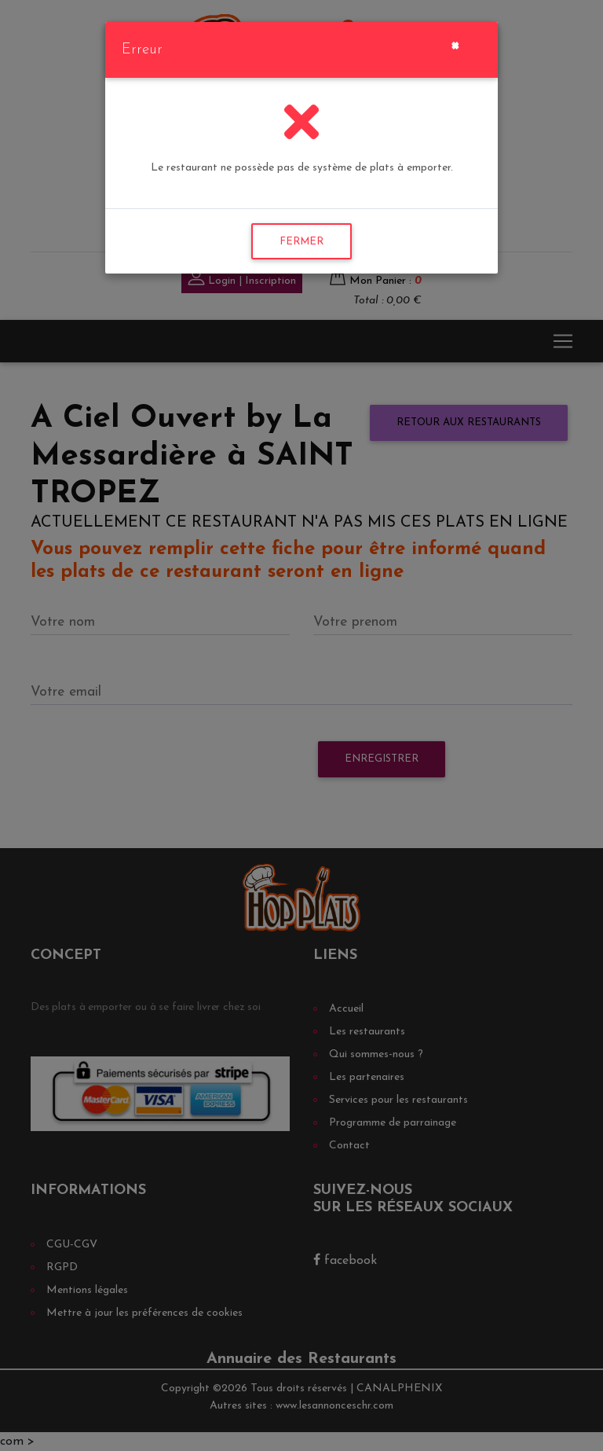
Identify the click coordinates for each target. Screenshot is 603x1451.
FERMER (301, 242)
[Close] (455, 44)
